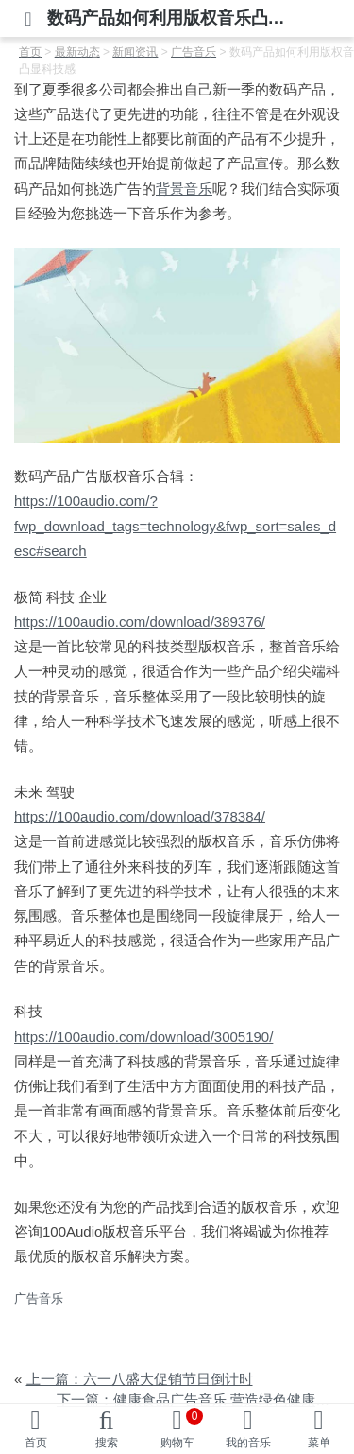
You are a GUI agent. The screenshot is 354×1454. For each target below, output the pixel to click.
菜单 (319, 1442)
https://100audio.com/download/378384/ (139, 816)
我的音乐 (248, 1442)
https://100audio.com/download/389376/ (139, 622)
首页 (36, 1442)
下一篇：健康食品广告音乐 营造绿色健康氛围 (200, 1400)
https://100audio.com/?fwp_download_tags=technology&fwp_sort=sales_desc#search (175, 526)
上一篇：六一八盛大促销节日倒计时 (139, 1379)
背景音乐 (184, 189)
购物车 (182, 1428)
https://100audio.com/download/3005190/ (143, 1037)
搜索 (106, 1442)
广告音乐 (38, 1298)
